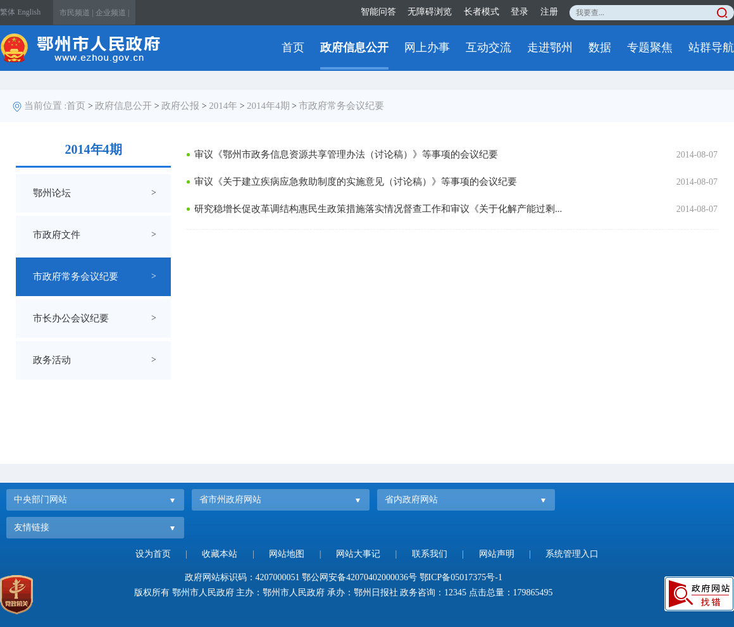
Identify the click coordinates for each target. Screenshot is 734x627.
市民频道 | (76, 12)
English (29, 12)
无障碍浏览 (429, 11)
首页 (293, 47)
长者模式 (481, 11)
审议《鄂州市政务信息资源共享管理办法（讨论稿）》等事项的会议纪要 (346, 154)
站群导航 (711, 47)
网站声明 (496, 554)
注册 (549, 11)
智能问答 (378, 11)
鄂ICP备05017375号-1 (461, 577)
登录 (519, 11)
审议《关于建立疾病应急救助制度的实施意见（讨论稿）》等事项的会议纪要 (355, 182)
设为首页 (153, 554)
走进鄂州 (550, 47)
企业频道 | (112, 12)
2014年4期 (268, 106)
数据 (599, 47)
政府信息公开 (354, 47)
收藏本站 (219, 554)
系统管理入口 (572, 554)
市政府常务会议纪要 (341, 106)
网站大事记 (358, 554)
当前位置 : (45, 106)
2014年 (223, 106)
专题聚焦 (650, 47)
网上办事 (427, 47)
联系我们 (429, 554)
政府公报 (180, 106)
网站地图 (286, 554)
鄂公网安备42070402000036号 (359, 577)
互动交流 (488, 47)
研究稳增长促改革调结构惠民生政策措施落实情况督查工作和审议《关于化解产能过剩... (378, 209)
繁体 (7, 12)
